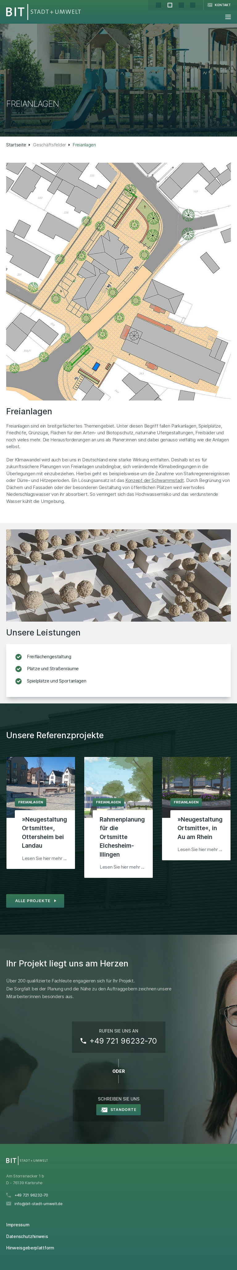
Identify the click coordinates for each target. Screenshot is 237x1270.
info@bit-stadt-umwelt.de (39, 1203)
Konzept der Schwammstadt (154, 480)
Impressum (17, 1224)
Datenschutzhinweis (27, 1236)
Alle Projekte (33, 900)
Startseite (16, 144)
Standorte (123, 1109)
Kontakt (223, 5)
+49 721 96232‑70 (123, 1040)
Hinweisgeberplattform (30, 1247)
